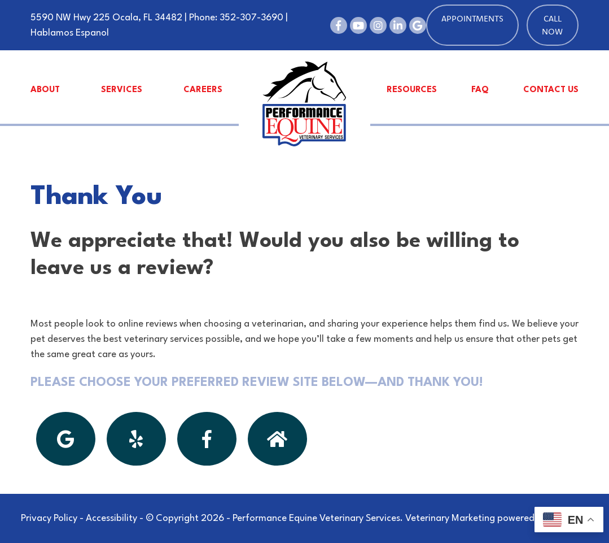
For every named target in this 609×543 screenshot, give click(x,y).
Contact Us (551, 90)
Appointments (472, 18)
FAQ (480, 90)
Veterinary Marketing (450, 518)
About (45, 90)
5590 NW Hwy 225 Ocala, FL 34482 (106, 18)
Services (121, 90)
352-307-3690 (251, 18)
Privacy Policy (49, 518)
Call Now (552, 25)
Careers (202, 90)
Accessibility (111, 518)
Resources (412, 90)
